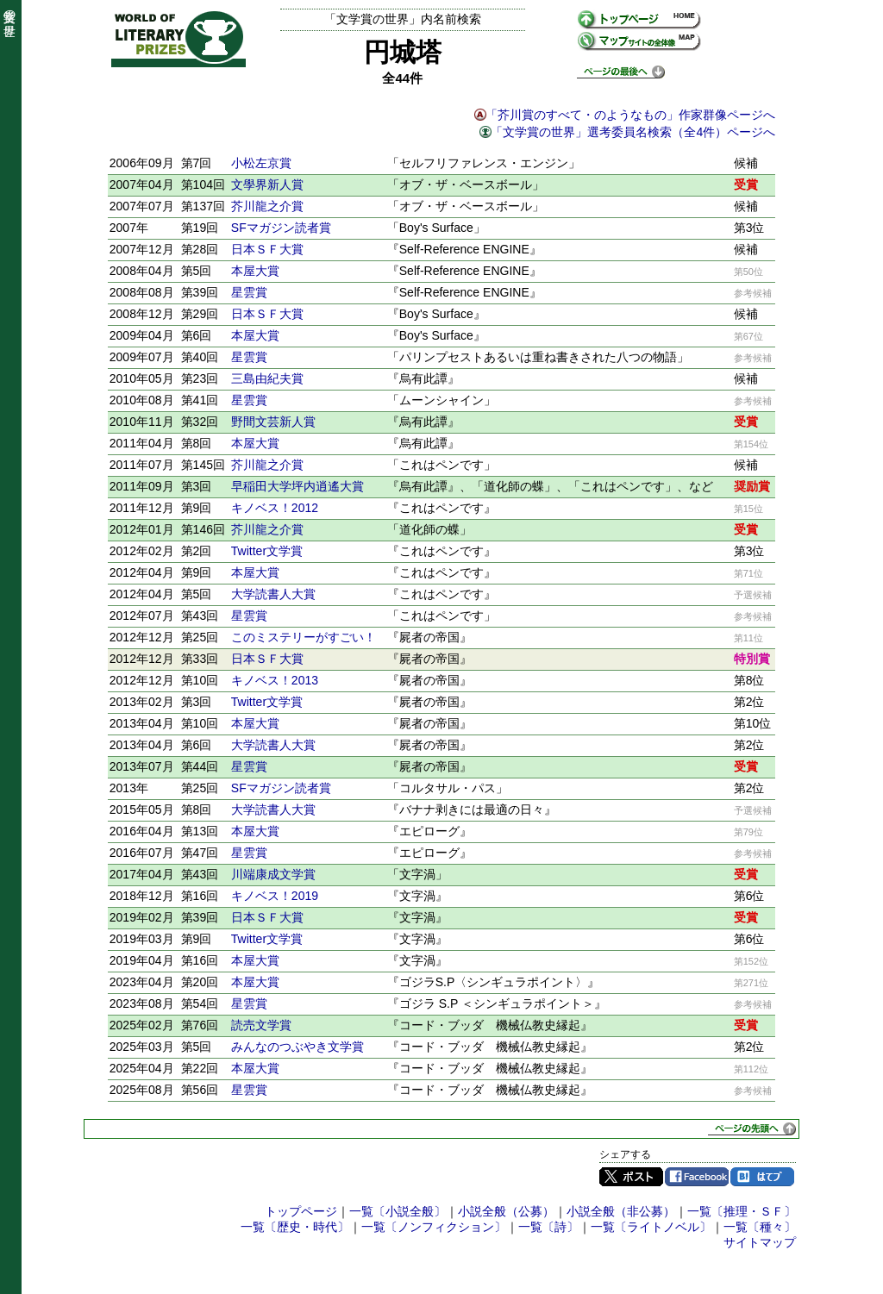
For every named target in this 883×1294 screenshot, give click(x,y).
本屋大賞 (255, 271)
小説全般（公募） (506, 1211)
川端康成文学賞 (273, 874)
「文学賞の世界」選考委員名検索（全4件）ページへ (633, 132)
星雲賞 (249, 292)
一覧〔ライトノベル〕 (651, 1227)
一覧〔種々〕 (759, 1227)
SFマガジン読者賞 (281, 227)
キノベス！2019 (274, 896)
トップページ (301, 1211)
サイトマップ (759, 1242)
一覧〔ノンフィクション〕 (433, 1227)
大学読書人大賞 (273, 594)
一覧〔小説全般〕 (397, 1211)
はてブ (762, 1176)
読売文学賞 (261, 1025)
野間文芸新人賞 (273, 421)
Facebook (697, 1176)
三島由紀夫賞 (267, 378)
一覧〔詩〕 (548, 1227)
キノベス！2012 (274, 508)
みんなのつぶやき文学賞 (297, 1046)
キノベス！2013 (274, 680)
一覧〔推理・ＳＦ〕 (741, 1211)
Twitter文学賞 (267, 551)
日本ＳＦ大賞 (267, 249)
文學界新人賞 (267, 184)
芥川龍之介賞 (267, 206)
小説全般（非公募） (621, 1211)
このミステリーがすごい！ (303, 637)
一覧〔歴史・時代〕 (295, 1227)
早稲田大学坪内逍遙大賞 (297, 486)
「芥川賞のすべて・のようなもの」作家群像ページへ (630, 115)
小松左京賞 (261, 163)
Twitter (631, 1176)
